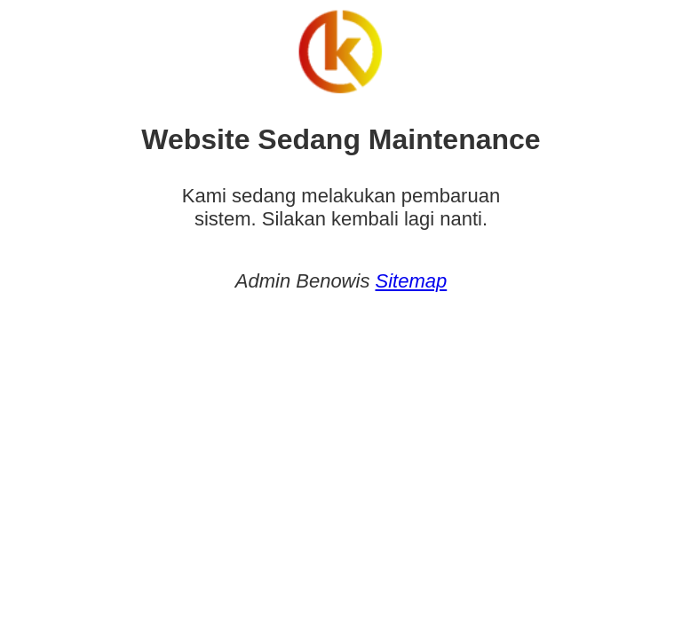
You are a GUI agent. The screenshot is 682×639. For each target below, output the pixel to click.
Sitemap (412, 281)
